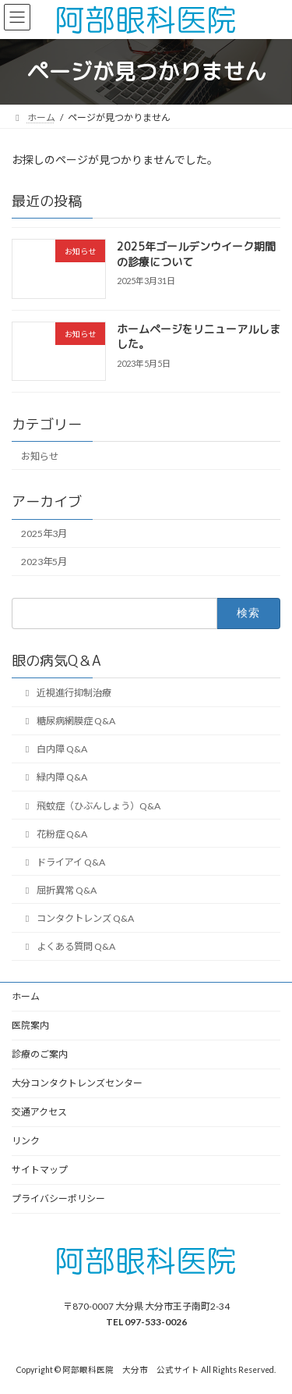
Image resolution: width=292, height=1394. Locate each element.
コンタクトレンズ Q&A (77, 918)
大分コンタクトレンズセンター (77, 1083)
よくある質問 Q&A (68, 946)
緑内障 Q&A (54, 777)
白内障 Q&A (54, 749)
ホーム (26, 996)
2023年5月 (44, 561)
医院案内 (30, 1025)
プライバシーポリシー (58, 1198)
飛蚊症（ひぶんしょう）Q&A (90, 805)
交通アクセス (39, 1112)
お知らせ (39, 456)
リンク (26, 1141)
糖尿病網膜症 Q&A (68, 721)
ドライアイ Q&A (63, 862)
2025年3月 (44, 533)
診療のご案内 (40, 1054)
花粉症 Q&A (54, 833)
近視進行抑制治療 (66, 693)
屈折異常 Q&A (59, 890)
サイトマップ (40, 1169)
